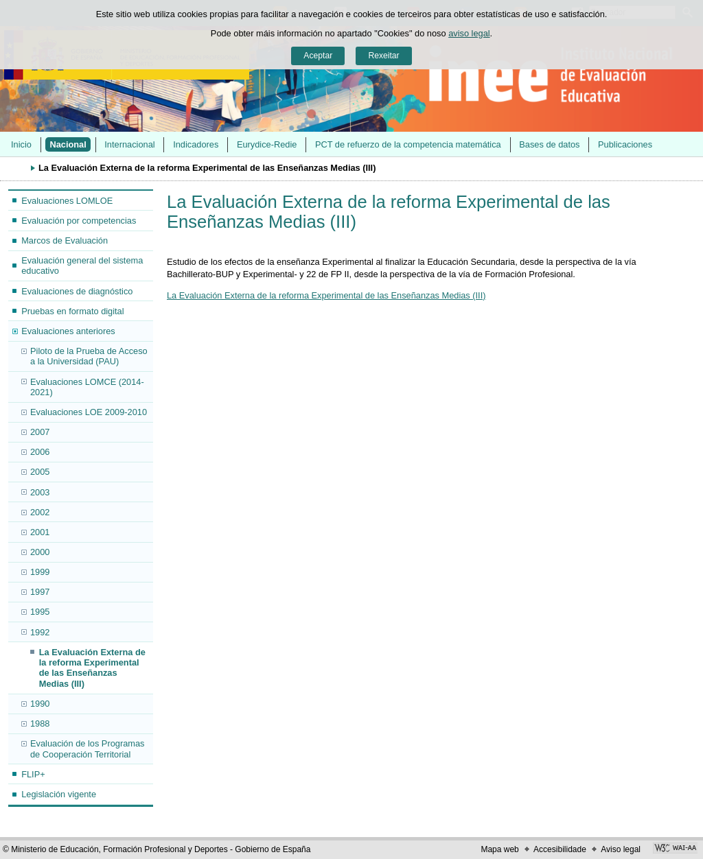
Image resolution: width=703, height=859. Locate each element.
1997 (39, 592)
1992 (39, 632)
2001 (39, 532)
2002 (39, 512)
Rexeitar (383, 55)
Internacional (129, 144)
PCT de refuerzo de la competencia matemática (408, 144)
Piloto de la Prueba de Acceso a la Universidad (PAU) (89, 356)
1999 (39, 572)
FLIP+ (33, 774)
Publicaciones (625, 144)
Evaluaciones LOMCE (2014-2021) (87, 387)
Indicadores (195, 144)
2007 (39, 432)
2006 (39, 452)
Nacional (67, 144)
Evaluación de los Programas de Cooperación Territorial (87, 748)
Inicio (21, 144)
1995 (39, 612)
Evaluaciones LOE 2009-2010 (88, 412)
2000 (39, 552)
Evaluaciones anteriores (68, 331)
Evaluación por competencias (78, 220)
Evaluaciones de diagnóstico (76, 291)
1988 (39, 723)
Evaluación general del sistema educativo (82, 265)
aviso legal (468, 33)
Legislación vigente (58, 794)
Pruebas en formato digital (72, 311)
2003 (39, 492)
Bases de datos (549, 144)
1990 (39, 703)
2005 (39, 472)
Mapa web (499, 849)
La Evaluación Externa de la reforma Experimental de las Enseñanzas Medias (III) (92, 668)
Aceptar (317, 55)
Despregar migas (17, 167)
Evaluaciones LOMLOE (67, 201)
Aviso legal (621, 849)
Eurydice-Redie (267, 144)
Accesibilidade (559, 849)
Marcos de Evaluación (64, 240)
